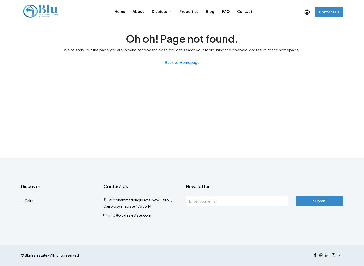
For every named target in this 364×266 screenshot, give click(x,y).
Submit (319, 200)
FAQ (226, 11)
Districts (159, 11)
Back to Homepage (182, 62)
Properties (188, 11)
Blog (210, 11)
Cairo (29, 200)
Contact (244, 11)
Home (120, 11)
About (138, 11)
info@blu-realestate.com (129, 215)
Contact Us (329, 12)
